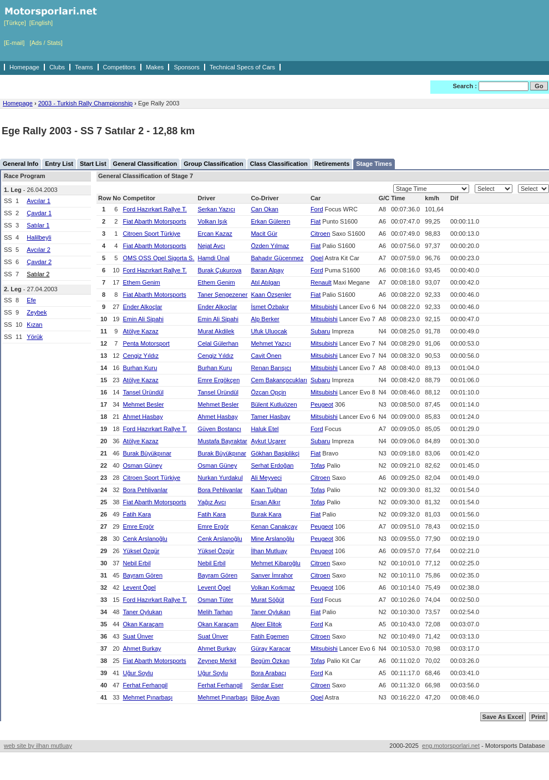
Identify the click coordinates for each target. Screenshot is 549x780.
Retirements (332, 163)
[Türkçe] (15, 22)
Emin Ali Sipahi (143, 319)
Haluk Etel (264, 429)
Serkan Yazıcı (216, 209)
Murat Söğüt (267, 599)
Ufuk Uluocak (269, 331)
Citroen (320, 233)
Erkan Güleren (270, 221)
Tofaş (318, 465)
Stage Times (374, 163)
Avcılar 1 (38, 200)
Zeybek (37, 312)
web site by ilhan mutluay (38, 745)
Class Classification (279, 163)
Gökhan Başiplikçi (275, 453)
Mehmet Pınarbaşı (147, 697)
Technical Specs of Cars (242, 67)
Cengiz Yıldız (141, 355)
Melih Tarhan (214, 612)
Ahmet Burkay (142, 648)
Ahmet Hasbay (142, 416)
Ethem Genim (141, 282)
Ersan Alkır (265, 502)
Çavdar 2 (39, 262)
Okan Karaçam (143, 624)
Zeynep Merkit (216, 660)
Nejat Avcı (211, 245)
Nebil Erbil (136, 563)
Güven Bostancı (219, 429)
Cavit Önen (266, 355)
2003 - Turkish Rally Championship (85, 103)
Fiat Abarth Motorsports (154, 221)
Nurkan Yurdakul (219, 477)
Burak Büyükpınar (147, 453)
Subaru (320, 331)
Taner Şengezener (222, 294)
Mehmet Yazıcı (271, 343)
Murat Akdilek (215, 331)
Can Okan (264, 209)
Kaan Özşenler (271, 294)
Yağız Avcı (211, 502)
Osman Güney (142, 465)
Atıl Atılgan (265, 282)
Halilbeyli (39, 237)
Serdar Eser (267, 685)
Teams (84, 67)
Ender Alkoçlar (142, 306)
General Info (20, 163)
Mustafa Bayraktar (222, 441)
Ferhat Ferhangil (145, 685)
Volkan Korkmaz (272, 587)
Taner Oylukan (142, 612)
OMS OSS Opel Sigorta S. (158, 258)
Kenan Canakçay (274, 526)
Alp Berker (265, 319)
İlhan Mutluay (269, 551)
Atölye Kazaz (140, 331)
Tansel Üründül (143, 392)
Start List (93, 163)
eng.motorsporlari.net (451, 745)
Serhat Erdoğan (272, 465)
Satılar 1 (38, 225)
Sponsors (186, 67)
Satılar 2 (38, 274)
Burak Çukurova (219, 270)
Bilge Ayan (265, 697)
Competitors (119, 67)
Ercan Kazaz (214, 233)
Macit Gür (264, 233)
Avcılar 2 (38, 249)
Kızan (34, 324)
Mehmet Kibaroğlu (275, 563)
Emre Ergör (138, 526)
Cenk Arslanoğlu (145, 538)
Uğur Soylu (137, 673)
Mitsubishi (324, 306)
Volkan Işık (212, 221)
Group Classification (213, 163)
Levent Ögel (139, 587)
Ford (317, 209)
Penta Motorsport (146, 343)
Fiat (316, 221)
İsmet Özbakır (269, 306)
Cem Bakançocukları (279, 380)
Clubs (57, 67)
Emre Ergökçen (218, 380)
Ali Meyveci (266, 477)
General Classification (145, 163)
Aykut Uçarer (268, 441)
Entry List (59, 163)
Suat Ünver (138, 636)
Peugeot (322, 404)
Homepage (24, 67)
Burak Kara (266, 514)
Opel (317, 258)
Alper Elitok (266, 624)
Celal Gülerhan (217, 343)
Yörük (35, 336)
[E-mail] (14, 42)
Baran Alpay (267, 270)
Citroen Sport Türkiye (151, 233)
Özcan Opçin (268, 392)
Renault (321, 282)
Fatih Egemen (269, 636)
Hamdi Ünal (213, 258)
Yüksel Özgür (141, 551)
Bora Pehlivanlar (145, 490)
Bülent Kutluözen (274, 404)
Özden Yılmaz (270, 245)
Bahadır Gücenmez (277, 258)
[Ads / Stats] (45, 42)
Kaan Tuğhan (269, 490)
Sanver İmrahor (272, 575)
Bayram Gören (142, 575)
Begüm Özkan (270, 660)
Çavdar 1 (39, 213)
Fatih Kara (137, 514)
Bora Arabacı (268, 673)
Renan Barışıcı (271, 367)
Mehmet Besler (143, 404)
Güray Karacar (271, 648)
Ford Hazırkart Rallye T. (154, 209)
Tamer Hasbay (270, 416)
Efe (31, 300)
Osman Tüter (215, 599)
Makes (155, 67)
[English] (41, 22)
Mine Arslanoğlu (272, 538)
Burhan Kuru (140, 367)
